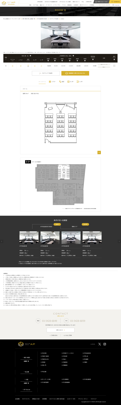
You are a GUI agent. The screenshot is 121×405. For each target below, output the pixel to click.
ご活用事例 (75, 5)
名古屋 (27, 372)
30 (28, 65)
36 (34, 65)
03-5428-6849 (49, 320)
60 (20, 65)
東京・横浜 (27, 357)
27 (41, 65)
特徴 (30, 5)
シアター (54, 81)
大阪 (27, 379)
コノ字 (80, 81)
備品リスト (42, 5)
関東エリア (80, 225)
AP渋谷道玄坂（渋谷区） (50, 225)
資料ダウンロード (83, 5)
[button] (1, 241)
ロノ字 (71, 81)
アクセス (64, 5)
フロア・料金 (35, 5)
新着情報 (69, 5)
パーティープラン (56, 5)
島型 (63, 81)
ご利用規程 (91, 5)
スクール (43, 81)
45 (12, 65)
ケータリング (49, 5)
